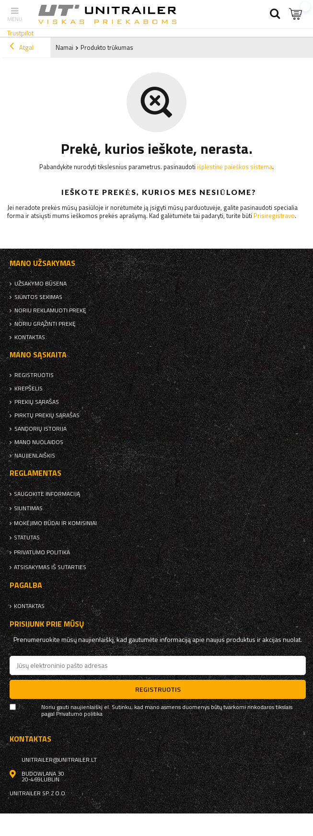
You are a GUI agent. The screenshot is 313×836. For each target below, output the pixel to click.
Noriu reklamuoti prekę (50, 310)
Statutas (27, 537)
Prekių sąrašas (36, 402)
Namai (64, 47)
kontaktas (29, 337)
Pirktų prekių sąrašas (47, 415)
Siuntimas (28, 508)
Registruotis (34, 375)
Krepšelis (28, 388)
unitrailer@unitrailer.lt (59, 760)
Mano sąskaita (38, 355)
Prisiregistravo (274, 215)
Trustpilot (20, 33)
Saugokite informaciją (47, 494)
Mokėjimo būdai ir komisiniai (55, 523)
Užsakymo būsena (40, 283)
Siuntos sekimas (38, 297)
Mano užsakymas (42, 263)
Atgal (22, 47)
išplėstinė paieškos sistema (234, 167)
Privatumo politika (42, 552)
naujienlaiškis (34, 455)
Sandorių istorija (40, 429)
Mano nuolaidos (38, 442)
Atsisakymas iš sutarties (50, 567)
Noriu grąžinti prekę (45, 324)
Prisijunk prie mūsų (47, 624)
